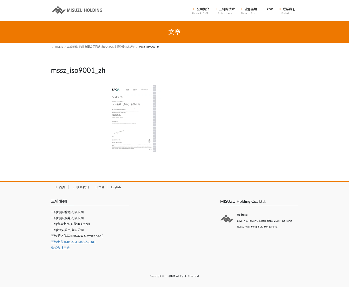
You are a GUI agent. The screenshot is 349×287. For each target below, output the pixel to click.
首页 (59, 187)
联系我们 (80, 187)
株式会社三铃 (60, 248)
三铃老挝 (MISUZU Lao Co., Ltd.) (73, 242)
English (116, 187)
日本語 (100, 187)
